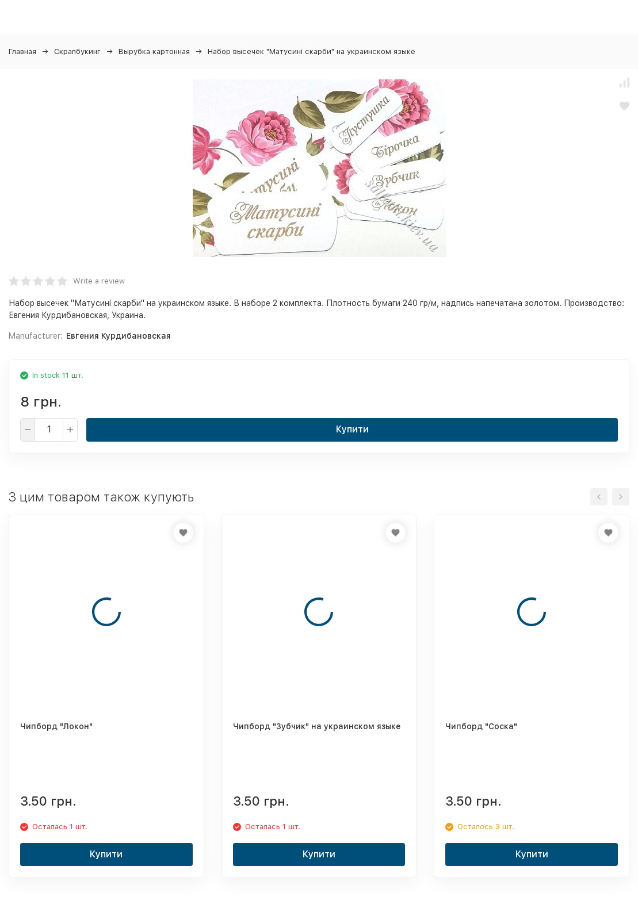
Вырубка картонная (154, 51)
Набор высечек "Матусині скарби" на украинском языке (311, 51)
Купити (352, 429)
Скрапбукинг (77, 51)
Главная (22, 51)
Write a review (99, 281)
